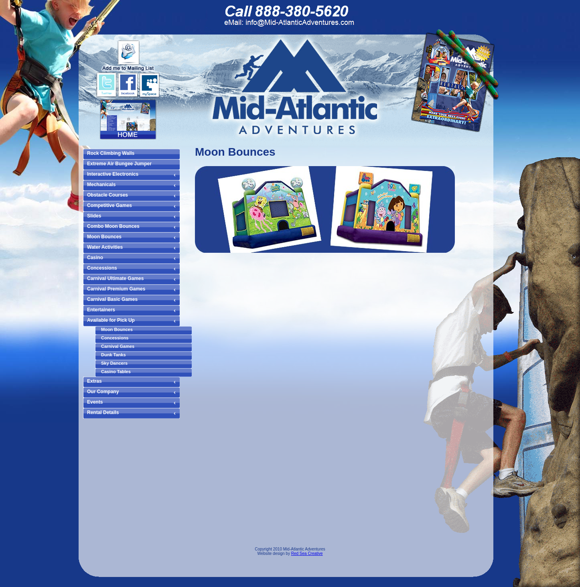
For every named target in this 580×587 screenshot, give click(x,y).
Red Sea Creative (307, 553)
